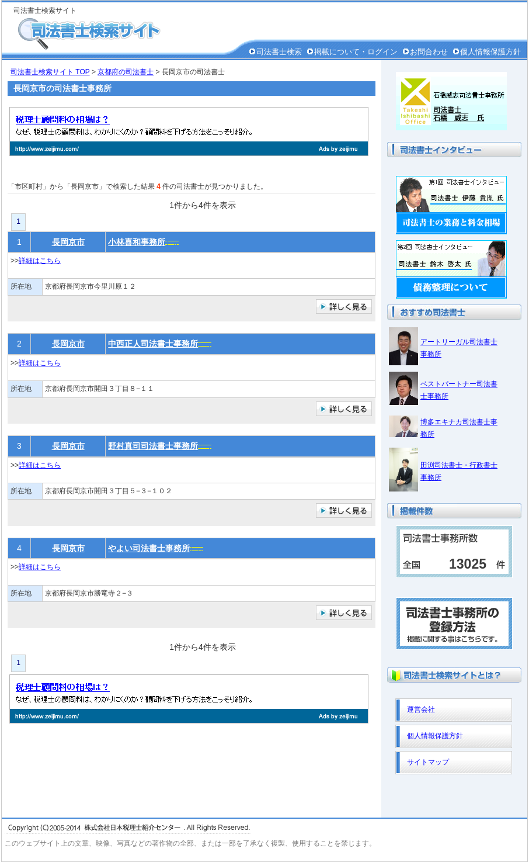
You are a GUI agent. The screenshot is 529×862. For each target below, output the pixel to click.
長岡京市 (68, 242)
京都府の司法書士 (126, 72)
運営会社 (421, 709)
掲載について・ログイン (356, 51)
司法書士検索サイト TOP (50, 72)
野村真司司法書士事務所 (153, 446)
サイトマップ (428, 762)
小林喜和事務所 (136, 242)
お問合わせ (429, 51)
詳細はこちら (40, 261)
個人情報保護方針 (490, 51)
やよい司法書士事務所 (149, 548)
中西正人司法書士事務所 (153, 343)
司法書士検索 (279, 51)
